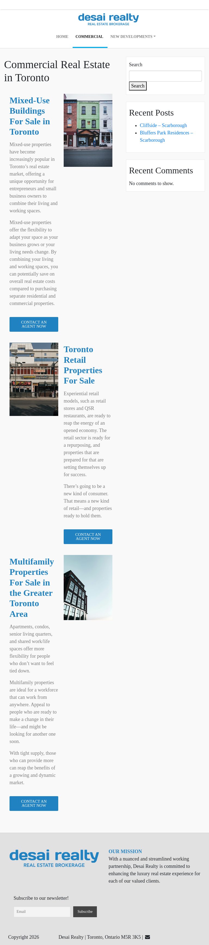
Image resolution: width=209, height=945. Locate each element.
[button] (34, 324)
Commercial (89, 37)
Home (62, 37)
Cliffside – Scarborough (163, 125)
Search (135, 64)
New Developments (131, 37)
